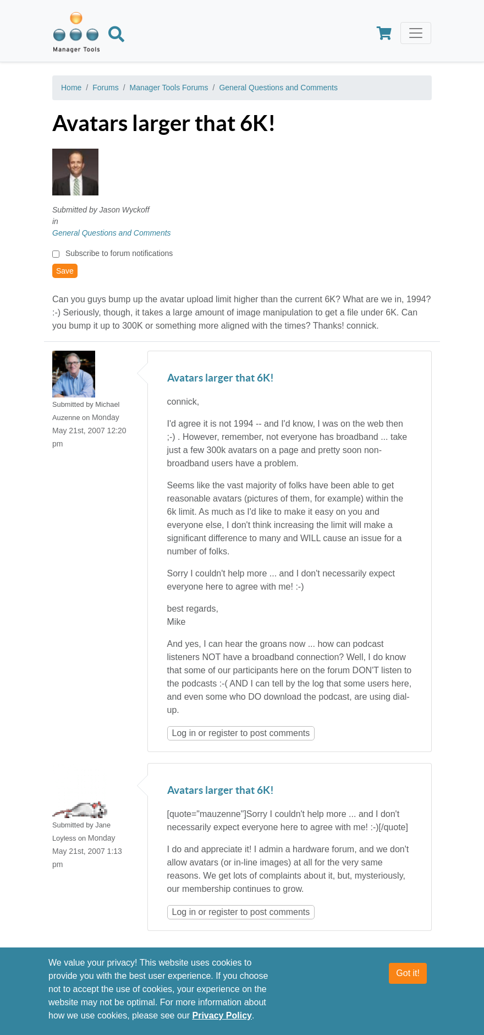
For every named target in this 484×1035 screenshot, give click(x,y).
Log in (184, 733)
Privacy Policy (222, 1015)
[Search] (116, 36)
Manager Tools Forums (169, 87)
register (223, 733)
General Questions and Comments (278, 87)
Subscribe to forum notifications (119, 253)
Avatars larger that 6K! (220, 378)
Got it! (408, 973)
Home (71, 87)
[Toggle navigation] (415, 33)
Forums (105, 87)
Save (65, 270)
